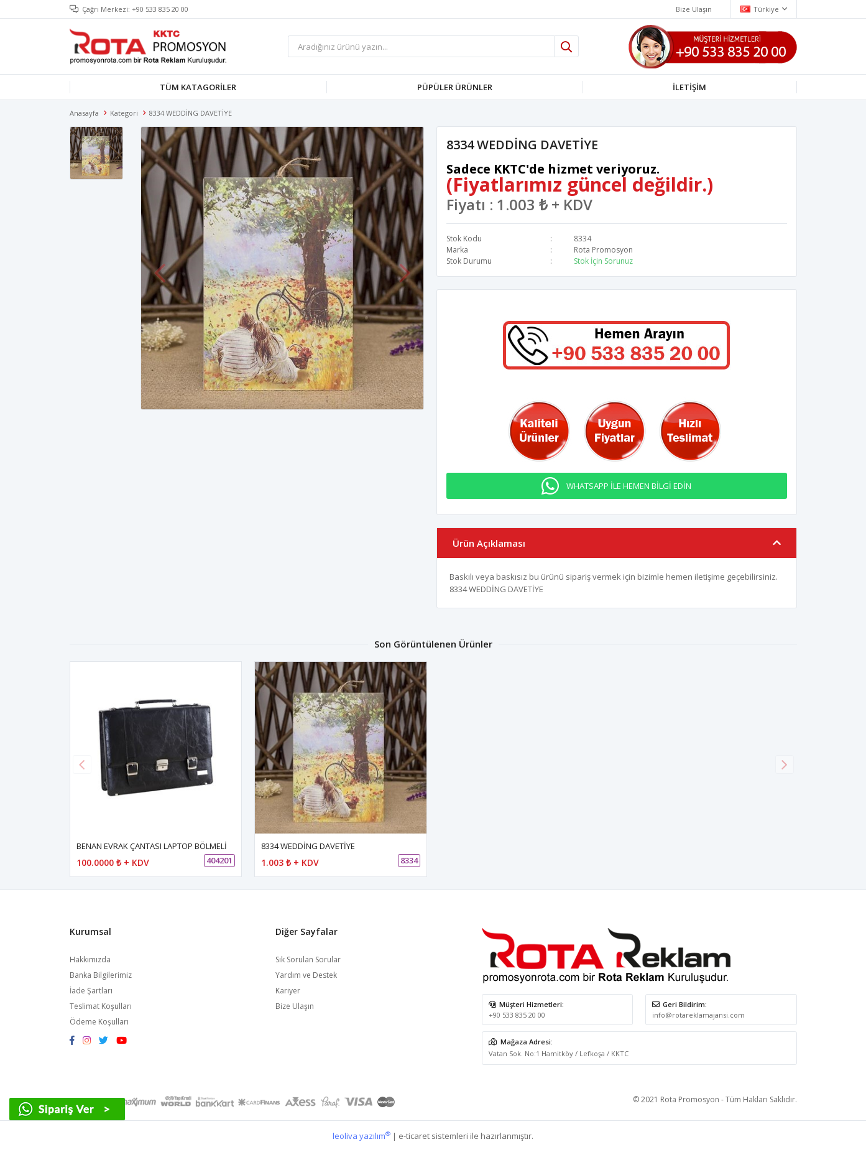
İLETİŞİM (689, 87)
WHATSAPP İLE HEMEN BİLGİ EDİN (628, 485)
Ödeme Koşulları (99, 1021)
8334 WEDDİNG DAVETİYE (308, 846)
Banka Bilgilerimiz (101, 975)
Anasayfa (84, 113)
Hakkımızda (90, 959)
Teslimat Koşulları (101, 1006)
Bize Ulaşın (294, 1006)
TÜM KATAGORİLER (198, 87)
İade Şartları (91, 990)
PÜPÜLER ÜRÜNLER (454, 87)
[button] (784, 764)
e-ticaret (414, 1135)
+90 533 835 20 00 (160, 9)
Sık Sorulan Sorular (308, 959)
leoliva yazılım (361, 1135)
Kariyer (287, 990)
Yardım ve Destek (306, 975)
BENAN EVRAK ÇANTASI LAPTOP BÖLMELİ (151, 846)
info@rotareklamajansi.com (698, 1015)
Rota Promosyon (603, 249)
